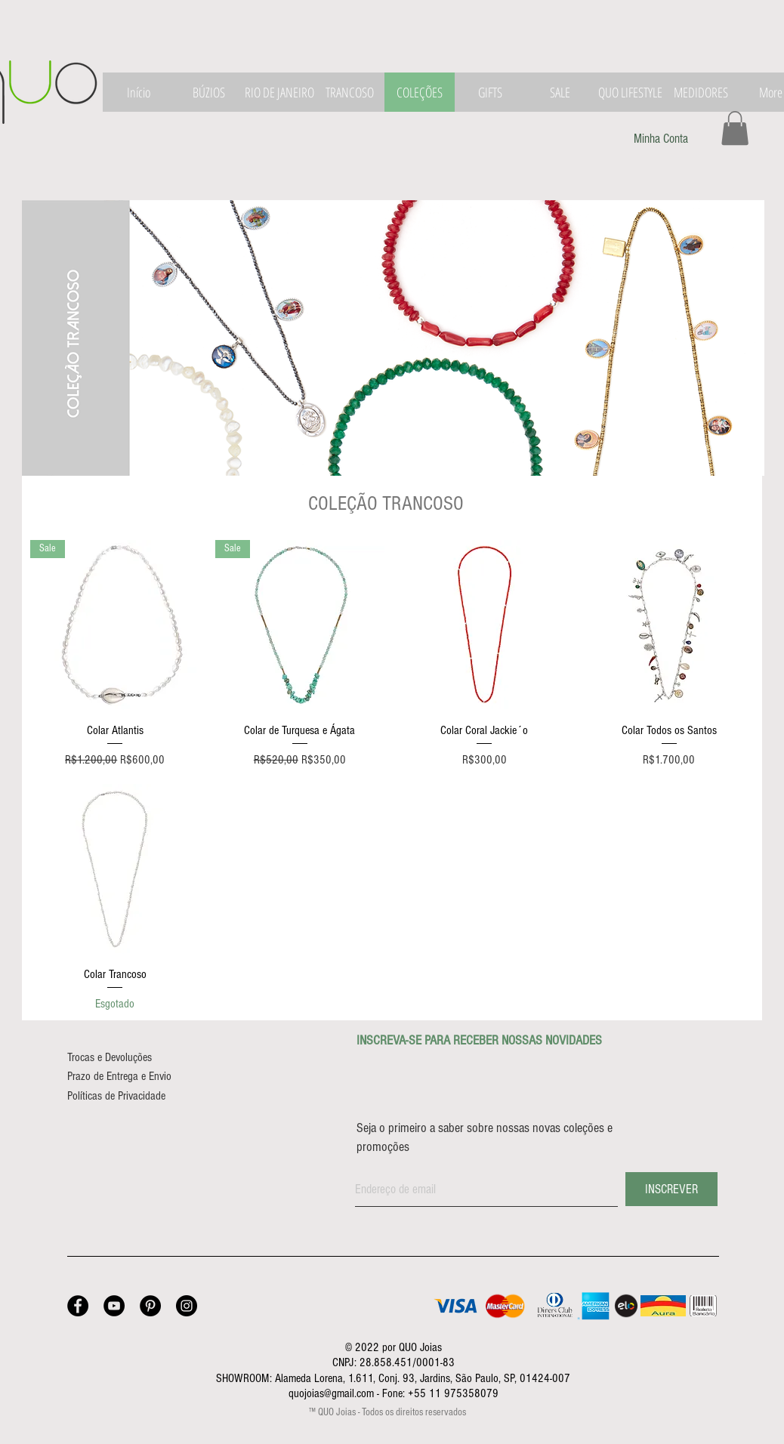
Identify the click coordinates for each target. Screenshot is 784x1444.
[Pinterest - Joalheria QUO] (150, 1305)
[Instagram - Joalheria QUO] (186, 1305)
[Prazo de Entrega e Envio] (136, 1076)
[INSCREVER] (671, 1189)
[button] (735, 128)
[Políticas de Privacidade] (131, 1096)
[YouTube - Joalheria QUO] (114, 1305)
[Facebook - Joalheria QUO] (77, 1305)
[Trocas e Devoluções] (124, 1057)
